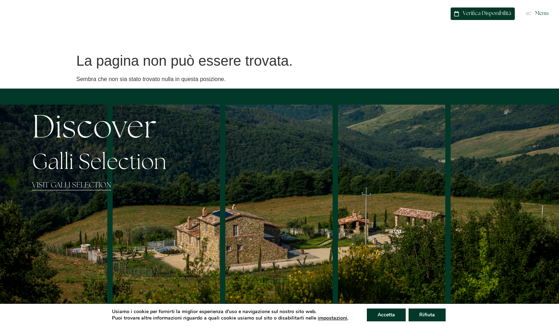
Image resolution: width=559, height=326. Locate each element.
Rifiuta (427, 314)
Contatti (432, 13)
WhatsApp (401, 13)
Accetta (386, 314)
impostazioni (332, 318)
